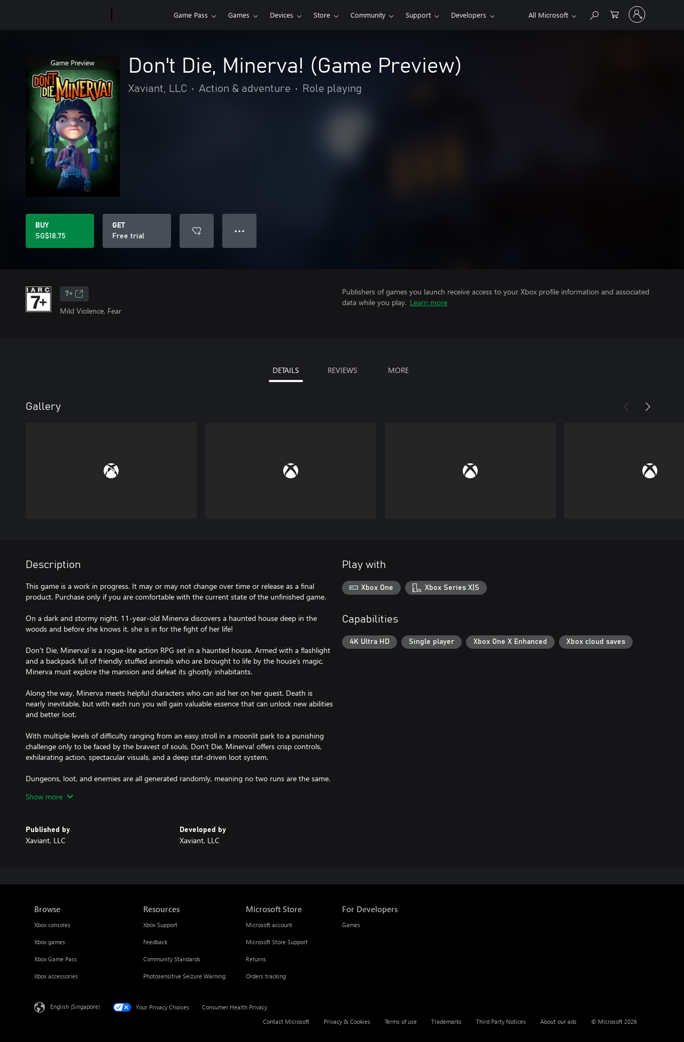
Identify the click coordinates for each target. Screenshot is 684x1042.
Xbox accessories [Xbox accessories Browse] (56, 976)
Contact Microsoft (286, 1021)
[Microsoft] (70, 15)
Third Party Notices (501, 1021)
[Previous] (626, 406)
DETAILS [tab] (286, 370)
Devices (281, 14)
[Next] (647, 406)
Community (368, 14)
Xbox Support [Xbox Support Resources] (160, 924)
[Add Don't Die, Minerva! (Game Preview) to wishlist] (197, 231)
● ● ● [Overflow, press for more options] (240, 231)
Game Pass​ (191, 14)
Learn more (428, 302)
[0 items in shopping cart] (614, 13)
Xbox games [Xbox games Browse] (49, 941)
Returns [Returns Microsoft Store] (256, 958)
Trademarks (446, 1021)
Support (418, 14)
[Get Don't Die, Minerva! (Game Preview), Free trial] (137, 231)
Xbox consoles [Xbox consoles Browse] (52, 924)
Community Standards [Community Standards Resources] (171, 958)
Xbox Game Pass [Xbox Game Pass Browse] (55, 958)
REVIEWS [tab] (342, 370)
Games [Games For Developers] (351, 924)
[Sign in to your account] (637, 14)
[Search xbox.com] (593, 14)
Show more (49, 796)
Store (322, 14)
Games (239, 14)
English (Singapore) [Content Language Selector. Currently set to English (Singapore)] (75, 1006)
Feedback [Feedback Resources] (155, 941)
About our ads (558, 1021)
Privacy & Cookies (347, 1021)
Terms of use (401, 1021)
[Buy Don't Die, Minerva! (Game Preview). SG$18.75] (60, 231)
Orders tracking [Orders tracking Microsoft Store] (266, 976)
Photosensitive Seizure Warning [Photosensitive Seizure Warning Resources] (184, 976)
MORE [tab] (398, 370)
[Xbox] (141, 15)
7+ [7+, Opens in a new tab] (74, 294)
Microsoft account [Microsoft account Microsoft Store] (269, 924)
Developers (468, 14)
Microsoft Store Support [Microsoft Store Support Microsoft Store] (277, 941)
